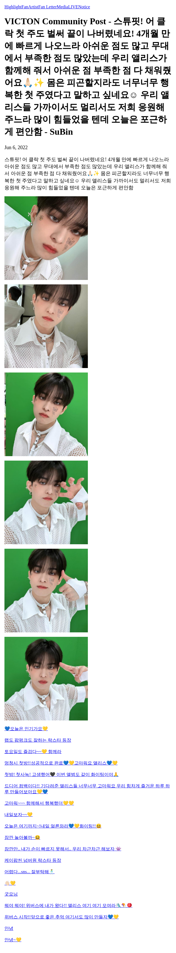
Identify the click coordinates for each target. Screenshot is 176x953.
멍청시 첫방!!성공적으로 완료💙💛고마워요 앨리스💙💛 (61, 763)
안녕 (8, 928)
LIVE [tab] (73, 6)
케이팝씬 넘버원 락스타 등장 (32, 860)
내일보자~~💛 (18, 814)
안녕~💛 (12, 939)
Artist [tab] (33, 6)
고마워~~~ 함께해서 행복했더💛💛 (39, 803)
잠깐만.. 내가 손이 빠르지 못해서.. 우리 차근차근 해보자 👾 (62, 848)
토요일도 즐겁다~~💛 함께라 (32, 751)
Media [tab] (62, 6)
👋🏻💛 (10, 883)
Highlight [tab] (12, 6)
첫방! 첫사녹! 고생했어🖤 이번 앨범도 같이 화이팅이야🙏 (61, 774)
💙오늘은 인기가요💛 (26, 728)
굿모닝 (11, 894)
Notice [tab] (84, 6)
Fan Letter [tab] (47, 6)
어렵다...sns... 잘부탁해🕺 (29, 871)
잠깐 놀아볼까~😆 (22, 837)
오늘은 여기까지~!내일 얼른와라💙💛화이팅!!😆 (52, 826)
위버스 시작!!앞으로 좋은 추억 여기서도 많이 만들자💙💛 (61, 917)
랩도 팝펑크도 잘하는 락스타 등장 (37, 740)
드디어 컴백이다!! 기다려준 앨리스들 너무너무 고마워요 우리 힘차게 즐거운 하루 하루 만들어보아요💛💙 (87, 788)
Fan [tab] (24, 6)
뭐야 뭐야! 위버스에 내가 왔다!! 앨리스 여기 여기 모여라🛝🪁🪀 (68, 905)
